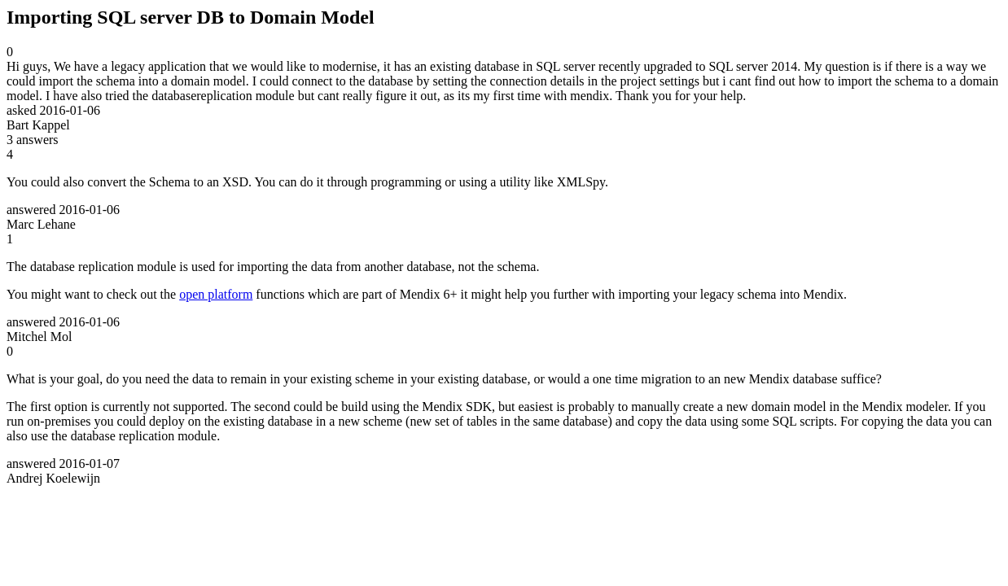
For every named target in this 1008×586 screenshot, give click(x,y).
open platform (215, 294)
